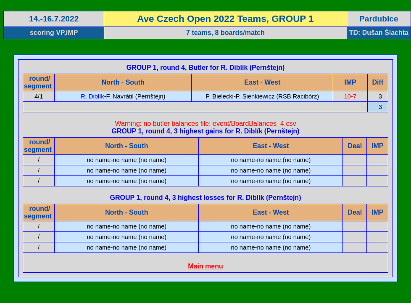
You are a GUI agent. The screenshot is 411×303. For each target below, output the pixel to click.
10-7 (350, 96)
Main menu (205, 266)
